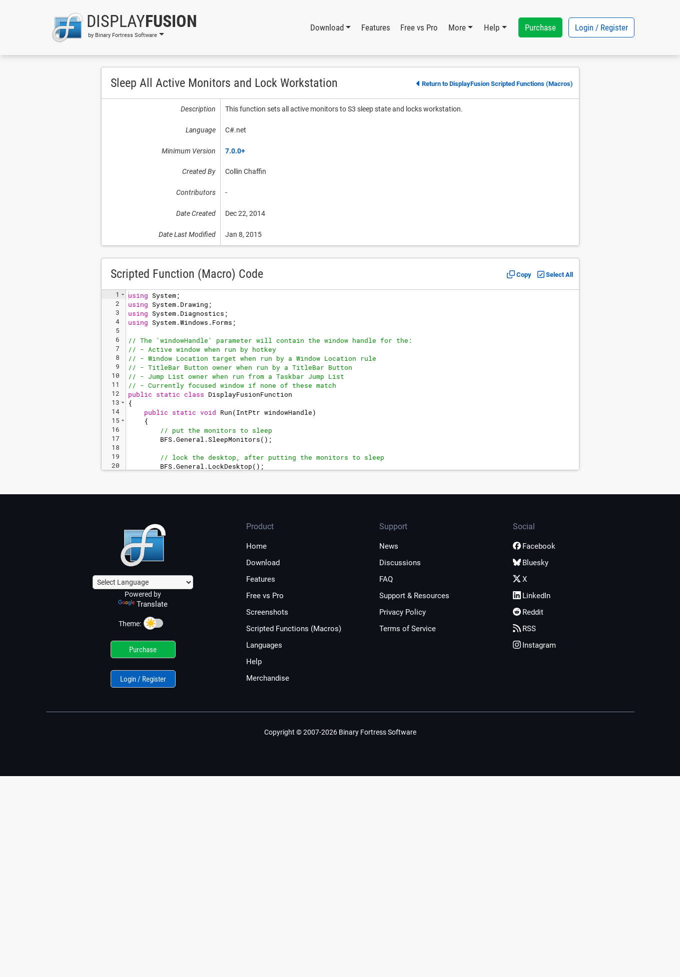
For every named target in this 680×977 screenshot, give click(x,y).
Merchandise (267, 678)
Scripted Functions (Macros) (293, 628)
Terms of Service (407, 628)
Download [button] (327, 27)
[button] (124, 27)
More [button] (457, 27)
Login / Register (601, 27)
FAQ (386, 579)
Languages (264, 645)
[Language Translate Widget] (143, 582)
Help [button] (491, 27)
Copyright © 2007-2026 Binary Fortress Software (340, 732)
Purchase (540, 27)
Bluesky (530, 562)
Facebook (534, 546)
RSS (524, 628)
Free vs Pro (419, 27)
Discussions (400, 562)
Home (256, 546)
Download (263, 562)
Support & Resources (414, 595)
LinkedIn (531, 595)
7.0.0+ (235, 151)
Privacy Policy (402, 612)
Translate (143, 604)
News (388, 546)
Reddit (528, 612)
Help (254, 661)
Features (375, 27)
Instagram (534, 645)
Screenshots (267, 612)
